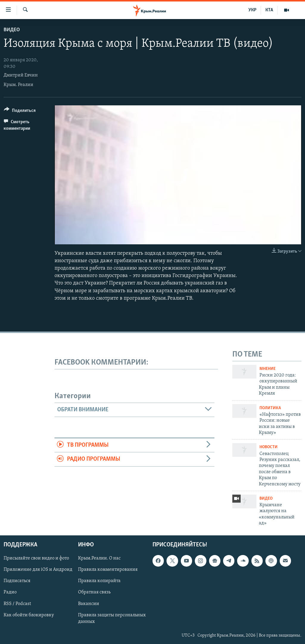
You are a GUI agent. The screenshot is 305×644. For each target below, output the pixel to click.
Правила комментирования (108, 569)
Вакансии (88, 603)
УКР (252, 10)
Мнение (267, 369)
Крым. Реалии (18, 84)
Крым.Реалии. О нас (99, 558)
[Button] (20, 111)
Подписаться (17, 581)
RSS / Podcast (17, 603)
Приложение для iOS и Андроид (38, 569)
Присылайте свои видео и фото (36, 558)
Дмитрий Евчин (21, 75)
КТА (269, 10)
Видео (12, 30)
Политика (270, 408)
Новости (268, 447)
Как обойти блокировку (29, 614)
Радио (10, 592)
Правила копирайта (99, 581)
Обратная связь (94, 592)
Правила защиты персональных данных (112, 618)
